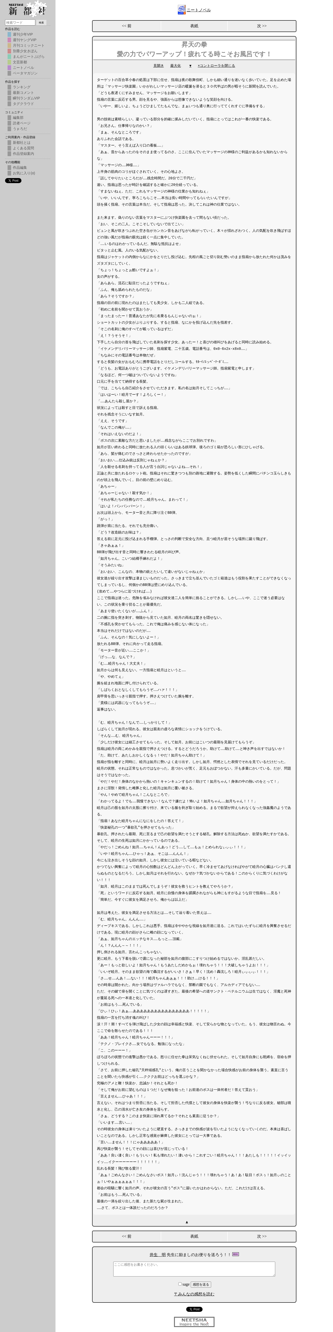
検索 (41, 22)
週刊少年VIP (23, 34)
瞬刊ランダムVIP (26, 98)
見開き (158, 65)
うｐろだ (20, 129)
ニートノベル (199, 10)
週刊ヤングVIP (24, 40)
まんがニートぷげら (29, 56)
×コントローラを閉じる (216, 65)
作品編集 (20, 167)
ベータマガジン (25, 73)
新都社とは (22, 142)
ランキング (22, 87)
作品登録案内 (23, 154)
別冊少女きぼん (25, 51)
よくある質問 (23, 148)
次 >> (262, 26)
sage (184, 1284)
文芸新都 (20, 62)
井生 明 (158, 1255)
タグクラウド (23, 104)
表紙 (194, 26)
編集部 (18, 118)
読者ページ (22, 123)
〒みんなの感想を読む (194, 1294)
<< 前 (126, 26)
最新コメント (23, 93)
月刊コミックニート (29, 45)
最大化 (175, 65)
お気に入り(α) (24, 173)
